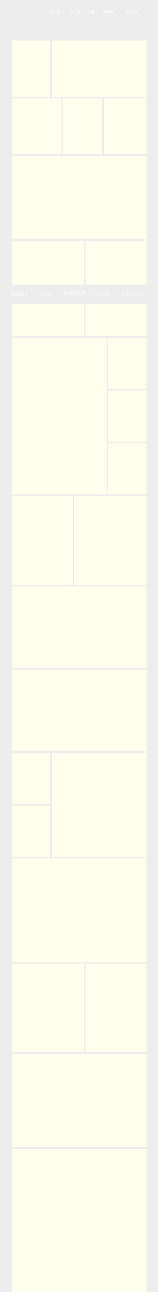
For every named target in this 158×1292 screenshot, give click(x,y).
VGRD (107, 12)
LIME (76, 12)
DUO (55, 12)
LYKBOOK (74, 293)
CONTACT (130, 294)
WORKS (19, 294)
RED (90, 12)
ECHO (131, 12)
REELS (44, 294)
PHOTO (102, 294)
